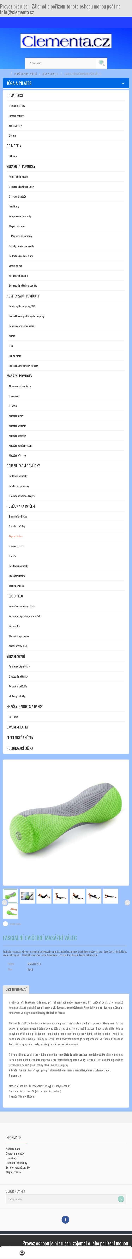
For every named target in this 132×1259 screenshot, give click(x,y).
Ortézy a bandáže (17, 196)
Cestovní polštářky (18, 676)
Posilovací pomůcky (18, 566)
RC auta (13, 156)
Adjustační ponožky (18, 176)
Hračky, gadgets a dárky (25, 706)
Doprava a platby (15, 1153)
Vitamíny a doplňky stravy (21, 606)
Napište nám (13, 1149)
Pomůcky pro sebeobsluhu (22, 326)
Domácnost (15, 95)
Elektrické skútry (20, 737)
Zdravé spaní (16, 656)
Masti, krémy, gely (18, 646)
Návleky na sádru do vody (21, 246)
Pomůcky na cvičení (25, 73)
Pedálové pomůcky (18, 476)
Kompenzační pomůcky (23, 295)
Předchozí (4, 902)
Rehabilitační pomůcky (23, 465)
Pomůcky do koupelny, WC (22, 306)
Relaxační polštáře (18, 686)
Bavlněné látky (17, 726)
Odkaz (11, 963)
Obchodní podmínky (16, 1162)
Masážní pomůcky (19, 375)
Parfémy (13, 717)
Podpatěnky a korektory (21, 256)
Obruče (12, 556)
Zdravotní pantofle (18, 275)
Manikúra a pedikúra (19, 636)
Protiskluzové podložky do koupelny (26, 316)
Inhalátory (14, 206)
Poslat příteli (15, 924)
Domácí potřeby (17, 106)
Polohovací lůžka (20, 748)
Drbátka (13, 406)
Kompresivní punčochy (20, 216)
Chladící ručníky (17, 526)
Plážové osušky (16, 116)
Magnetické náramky (21, 236)
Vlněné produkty (17, 696)
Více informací (15, 989)
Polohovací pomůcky (19, 486)
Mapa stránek (13, 1172)
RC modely (14, 145)
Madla (12, 336)
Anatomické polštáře (19, 666)
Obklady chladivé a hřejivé (22, 496)
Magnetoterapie (17, 226)
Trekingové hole (16, 586)
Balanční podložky (18, 516)
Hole (11, 346)
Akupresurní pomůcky (20, 386)
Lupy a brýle (15, 356)
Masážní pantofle (17, 426)
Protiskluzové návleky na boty (23, 365)
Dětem (12, 135)
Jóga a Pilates (50, 73)
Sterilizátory (15, 125)
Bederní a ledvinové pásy (21, 186)
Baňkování (14, 396)
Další (127, 902)
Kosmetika (14, 626)
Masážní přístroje (17, 455)
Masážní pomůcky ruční (20, 445)
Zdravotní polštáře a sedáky (23, 285)
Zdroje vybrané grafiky (18, 1167)
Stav (10, 969)
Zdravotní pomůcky (21, 166)
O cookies (11, 1158)
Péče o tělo (15, 595)
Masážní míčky (16, 416)
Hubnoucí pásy (16, 546)
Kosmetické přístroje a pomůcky (25, 616)
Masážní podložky (17, 436)
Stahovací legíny (17, 576)
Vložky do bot (15, 266)
